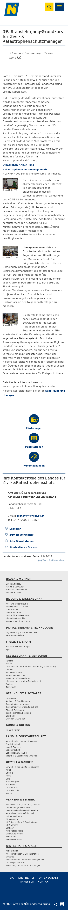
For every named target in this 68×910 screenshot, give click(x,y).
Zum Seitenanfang (51, 560)
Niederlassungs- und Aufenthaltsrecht (23, 681)
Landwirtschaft (13, 750)
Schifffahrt (11, 836)
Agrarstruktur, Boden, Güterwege (21, 741)
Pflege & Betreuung (15, 710)
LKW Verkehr (12, 825)
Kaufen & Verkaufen (15, 586)
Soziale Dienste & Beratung (18, 713)
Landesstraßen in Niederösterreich (22, 810)
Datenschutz (48, 877)
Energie (9, 772)
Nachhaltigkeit (12, 781)
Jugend (9, 669)
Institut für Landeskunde (17, 615)
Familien (9, 660)
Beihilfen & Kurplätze (15, 718)
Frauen (9, 663)
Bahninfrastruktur (14, 816)
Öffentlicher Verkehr (15, 833)
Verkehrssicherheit (14, 839)
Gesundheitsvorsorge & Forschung (22, 707)
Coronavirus (11, 698)
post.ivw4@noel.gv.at (30, 515)
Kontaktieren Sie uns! (24, 547)
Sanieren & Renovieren (16, 589)
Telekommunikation (15, 635)
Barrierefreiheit (23, 877)
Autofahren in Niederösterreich (20, 813)
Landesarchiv (12, 609)
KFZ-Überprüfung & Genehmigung (22, 822)
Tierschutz (11, 687)
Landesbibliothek (14, 612)
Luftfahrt (10, 828)
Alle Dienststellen (21, 541)
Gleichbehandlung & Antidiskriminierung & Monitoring (31, 666)
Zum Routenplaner (21, 534)
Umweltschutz (12, 790)
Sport (8, 649)
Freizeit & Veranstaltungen (18, 646)
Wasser (9, 793)
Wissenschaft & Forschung (18, 621)
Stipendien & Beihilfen (16, 618)
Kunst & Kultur (13, 730)
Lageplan (15, 528)
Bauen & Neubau (13, 584)
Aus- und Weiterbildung (17, 603)
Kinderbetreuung (14, 672)
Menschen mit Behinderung (18, 678)
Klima (8, 775)
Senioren (10, 684)
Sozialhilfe (10, 716)
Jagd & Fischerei (13, 747)
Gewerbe (10, 856)
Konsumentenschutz (15, 675)
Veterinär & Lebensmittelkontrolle (21, 755)
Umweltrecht (12, 787)
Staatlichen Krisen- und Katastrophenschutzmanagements (25, 167)
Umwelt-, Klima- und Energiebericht (22, 767)
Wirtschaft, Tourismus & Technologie (23, 865)
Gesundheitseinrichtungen (18, 704)
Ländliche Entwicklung (16, 753)
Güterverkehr (12, 819)
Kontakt (44, 881)
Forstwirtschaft (13, 744)
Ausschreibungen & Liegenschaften (22, 854)
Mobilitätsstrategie (14, 830)
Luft (8, 778)
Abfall (8, 770)
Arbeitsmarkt (12, 850)
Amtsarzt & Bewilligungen (18, 701)
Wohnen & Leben (14, 592)
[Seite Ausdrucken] (62, 905)
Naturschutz (11, 784)
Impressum (27, 881)
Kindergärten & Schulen (17, 606)
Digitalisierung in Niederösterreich (21, 632)
